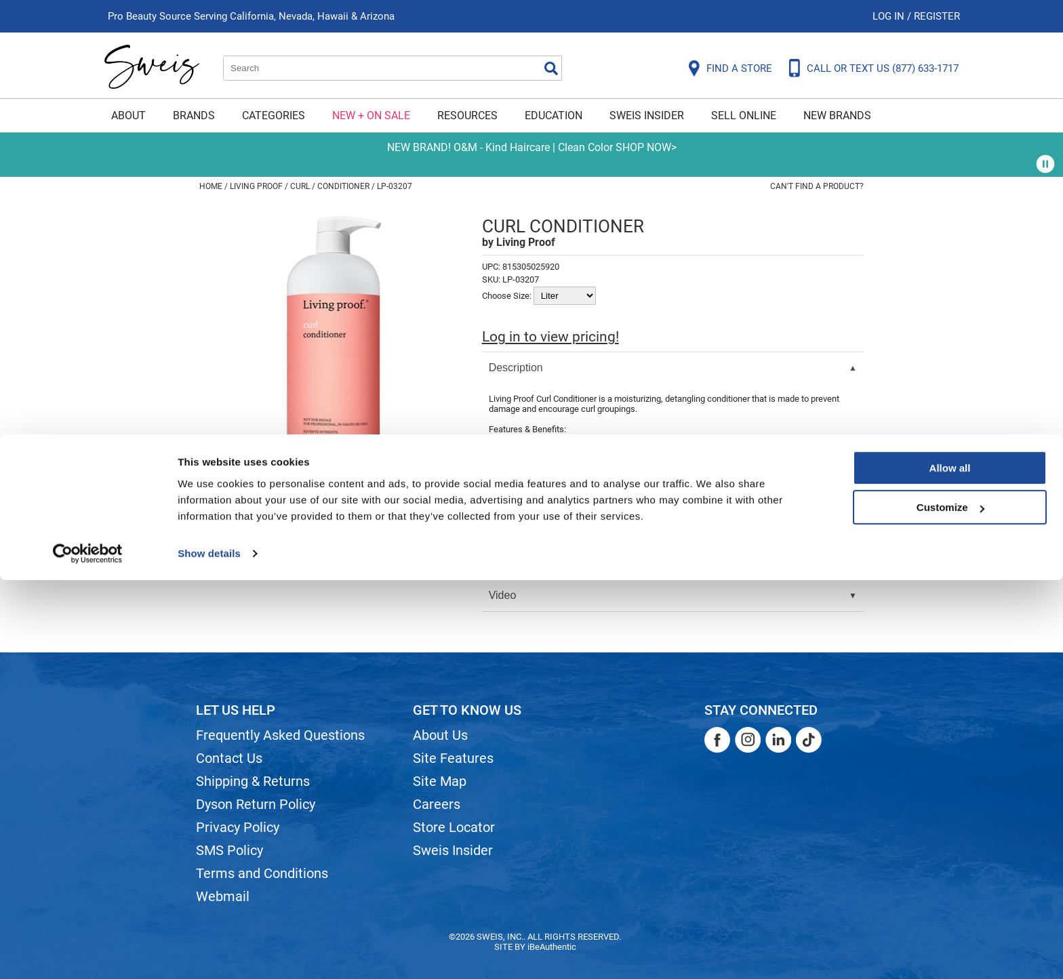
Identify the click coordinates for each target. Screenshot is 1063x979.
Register (937, 16)
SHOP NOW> (646, 147)
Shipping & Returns (253, 781)
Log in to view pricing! (550, 337)
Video (503, 595)
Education (553, 115)
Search (551, 68)
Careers (436, 804)
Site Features (453, 758)
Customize (950, 906)
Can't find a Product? (817, 186)
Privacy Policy (237, 827)
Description (516, 367)
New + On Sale (371, 115)
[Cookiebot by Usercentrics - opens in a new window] (87, 952)
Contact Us (229, 758)
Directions (513, 531)
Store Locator (454, 827)
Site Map (439, 781)
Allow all (950, 867)
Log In (890, 16)
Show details (209, 952)
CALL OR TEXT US (883, 68)
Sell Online (743, 115)
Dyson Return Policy (255, 804)
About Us (440, 735)
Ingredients (515, 563)
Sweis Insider (646, 115)
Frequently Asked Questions (280, 735)
